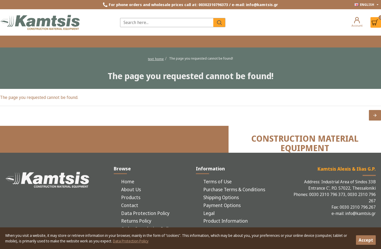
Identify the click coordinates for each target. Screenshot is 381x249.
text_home (156, 58)
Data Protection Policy (131, 240)
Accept (366, 240)
